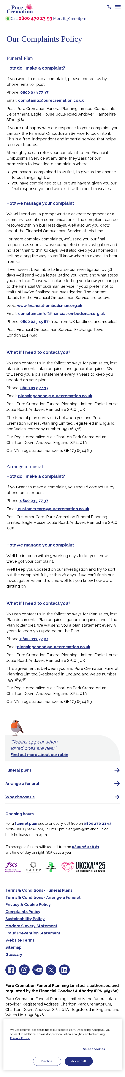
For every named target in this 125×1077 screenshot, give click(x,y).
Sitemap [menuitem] (13, 947)
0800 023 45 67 (34, 321)
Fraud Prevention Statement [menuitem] (32, 933)
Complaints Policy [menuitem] (22, 911)
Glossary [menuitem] (13, 954)
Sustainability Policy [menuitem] (25, 919)
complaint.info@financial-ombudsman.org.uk (61, 313)
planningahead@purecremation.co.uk (53, 647)
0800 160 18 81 (85, 847)
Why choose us (62, 797)
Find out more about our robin (39, 754)
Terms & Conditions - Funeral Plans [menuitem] (38, 890)
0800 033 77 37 (34, 92)
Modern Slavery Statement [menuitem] (31, 926)
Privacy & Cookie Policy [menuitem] (28, 904)
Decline (46, 1061)
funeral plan (26, 823)
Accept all (78, 1061)
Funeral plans (62, 770)
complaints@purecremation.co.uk (51, 100)
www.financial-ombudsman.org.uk (49, 305)
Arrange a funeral (62, 783)
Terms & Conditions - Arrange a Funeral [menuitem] (43, 897)
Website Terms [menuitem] (19, 940)
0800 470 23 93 (35, 18)
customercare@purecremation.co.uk (53, 509)
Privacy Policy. (20, 1038)
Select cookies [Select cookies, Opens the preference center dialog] (94, 1049)
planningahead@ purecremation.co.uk (55, 396)
